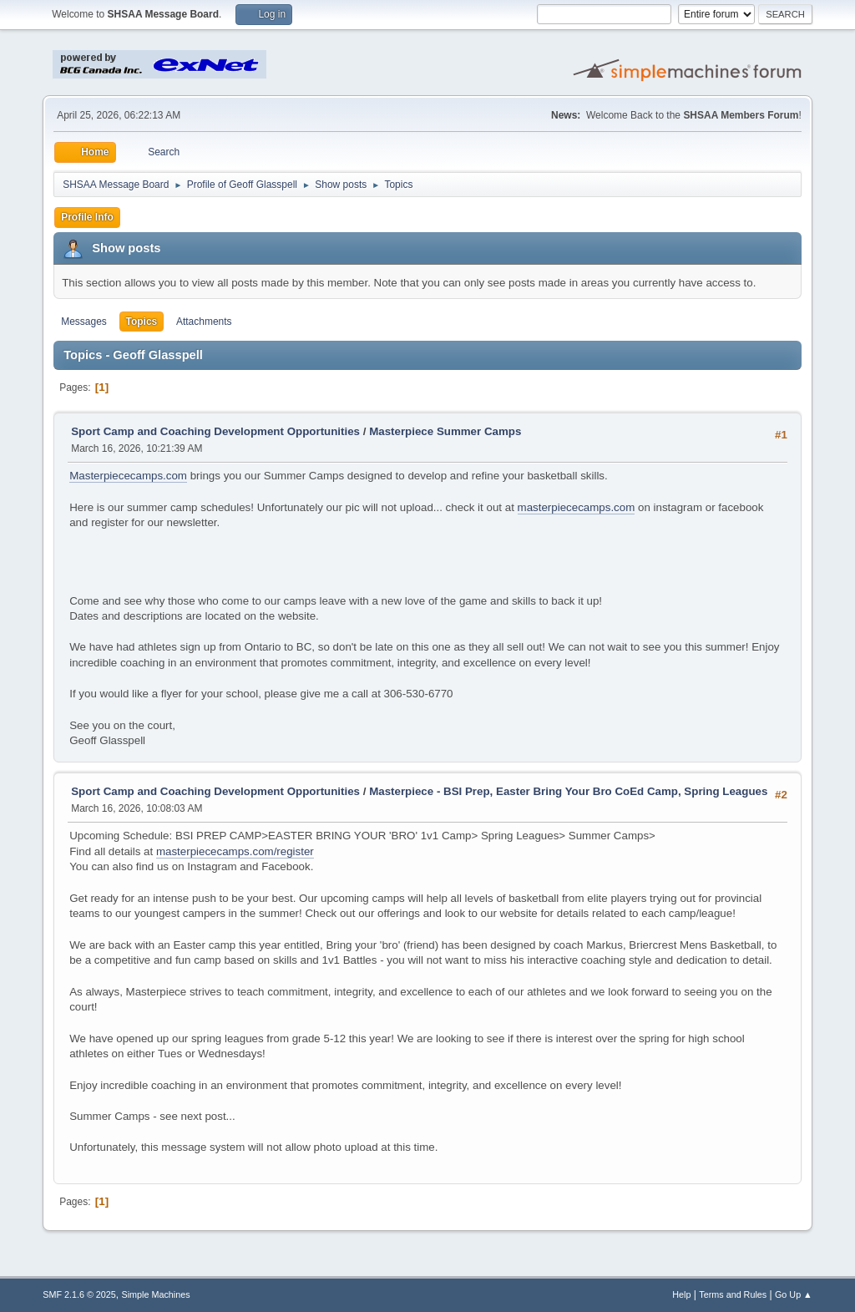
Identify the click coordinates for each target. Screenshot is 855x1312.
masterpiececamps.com (576, 507)
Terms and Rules (732, 1294)
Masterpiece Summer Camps (445, 431)
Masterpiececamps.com (128, 475)
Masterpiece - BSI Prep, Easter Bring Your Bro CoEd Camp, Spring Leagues (568, 791)
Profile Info (87, 217)
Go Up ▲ (793, 1294)
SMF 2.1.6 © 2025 (79, 1294)
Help (681, 1294)
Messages (84, 321)
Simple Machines (156, 1294)
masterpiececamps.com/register (235, 851)
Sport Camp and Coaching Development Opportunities (215, 431)
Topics (142, 321)
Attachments (204, 321)
